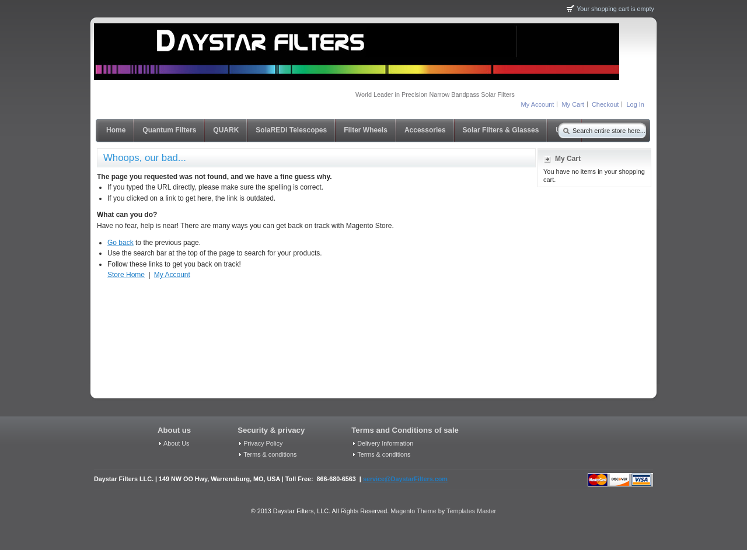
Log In (635, 104)
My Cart (572, 104)
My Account (537, 104)
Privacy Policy (262, 443)
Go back (120, 243)
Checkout (605, 104)
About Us (176, 443)
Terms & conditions (269, 454)
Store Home (126, 275)
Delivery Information (385, 443)
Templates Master (471, 510)
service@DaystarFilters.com (405, 478)
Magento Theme (413, 510)
